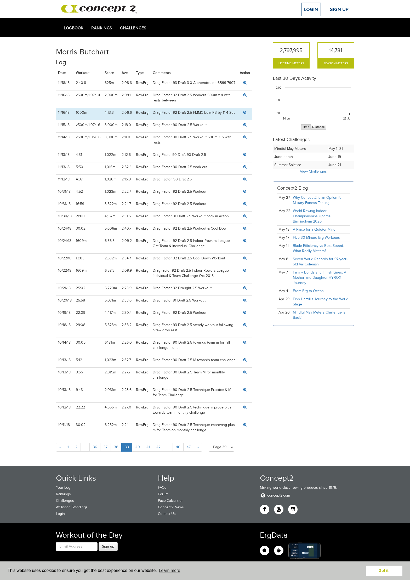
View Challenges (313, 171)
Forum (163, 494)
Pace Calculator (170, 501)
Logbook (73, 28)
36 (95, 447)
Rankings (101, 28)
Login (311, 9)
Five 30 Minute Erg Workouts (316, 238)
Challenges (133, 28)
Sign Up (339, 9)
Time (305, 127)
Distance (318, 127)
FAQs (162, 488)
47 (189, 447)
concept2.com (275, 495)
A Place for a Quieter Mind (314, 229)
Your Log (63, 488)
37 (105, 447)
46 (178, 447)
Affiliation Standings (72, 507)
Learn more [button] (169, 570)
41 (148, 447)
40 (137, 447)
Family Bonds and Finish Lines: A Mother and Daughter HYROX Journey (319, 277)
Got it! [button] (384, 570)
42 (158, 447)
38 (116, 447)
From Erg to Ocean (308, 291)
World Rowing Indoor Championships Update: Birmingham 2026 (312, 216)
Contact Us (167, 514)
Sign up (108, 546)
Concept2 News (171, 507)
